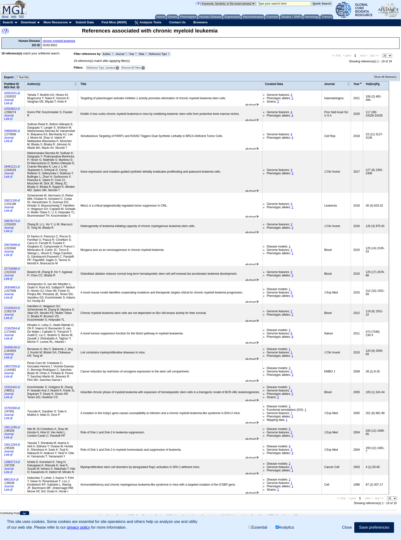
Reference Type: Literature (101, 67)
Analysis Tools (147, 22)
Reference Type (159, 54)
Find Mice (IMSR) (114, 22)
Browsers (200, 22)
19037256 (10, 366)
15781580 (10, 408)
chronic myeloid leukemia (59, 41)
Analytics (285, 527)
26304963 (10, 287)
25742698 (10, 268)
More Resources (55, 22)
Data (143, 54)
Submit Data (85, 22)
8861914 (9, 479)
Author (108, 54)
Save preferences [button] (374, 527)
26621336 (10, 200)
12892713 (10, 462)
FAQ (21, 16)
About (5, 16)
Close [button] (347, 527)
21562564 (10, 328)
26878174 (10, 221)
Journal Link (8, 101)
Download (28, 22)
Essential (257, 527)
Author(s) (33, 84)
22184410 (10, 308)
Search (8, 22)
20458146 (10, 347)
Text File (22, 77)
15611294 (10, 444)
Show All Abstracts (385, 77)
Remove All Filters (131, 67)
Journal (121, 54)
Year (133, 54)
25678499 (10, 245)
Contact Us (177, 22)
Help (13, 16)
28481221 (10, 166)
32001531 (10, 93)
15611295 (10, 427)
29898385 (10, 131)
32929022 (10, 109)
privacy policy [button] (78, 527)
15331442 (10, 387)
